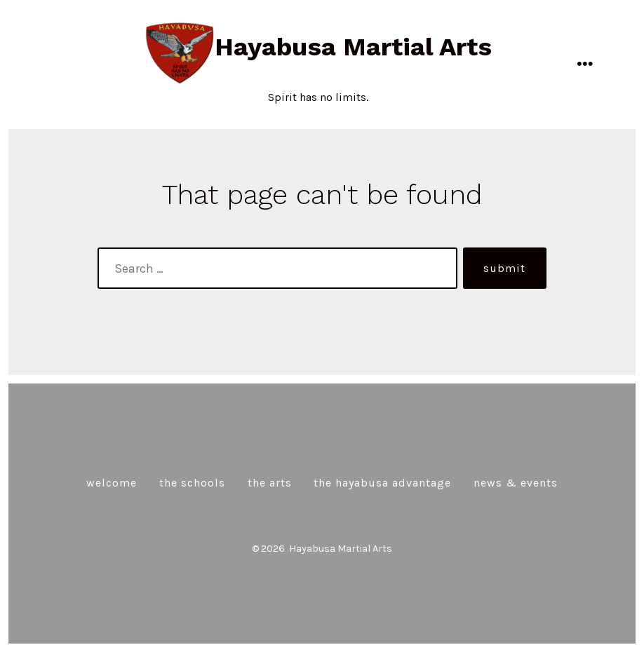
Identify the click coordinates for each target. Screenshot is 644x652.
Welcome (111, 482)
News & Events (516, 482)
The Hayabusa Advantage (382, 482)
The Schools (192, 482)
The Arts (270, 482)
